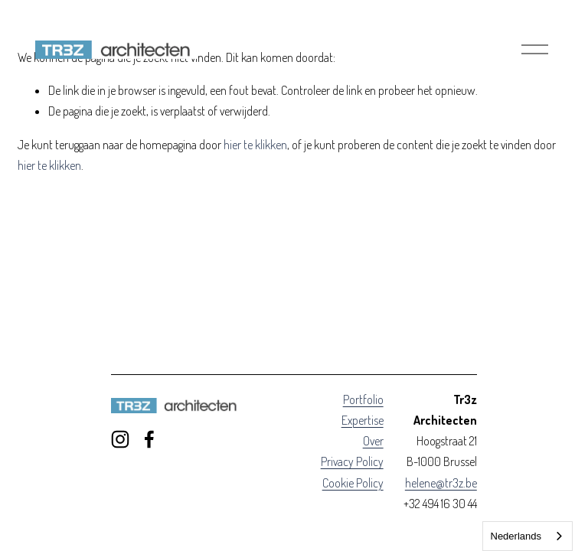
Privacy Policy (352, 461)
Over (373, 440)
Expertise (362, 420)
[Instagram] (120, 439)
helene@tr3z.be (441, 483)
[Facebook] (149, 439)
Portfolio (363, 399)
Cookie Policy (353, 483)
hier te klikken (255, 144)
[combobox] (527, 536)
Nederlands (516, 536)
